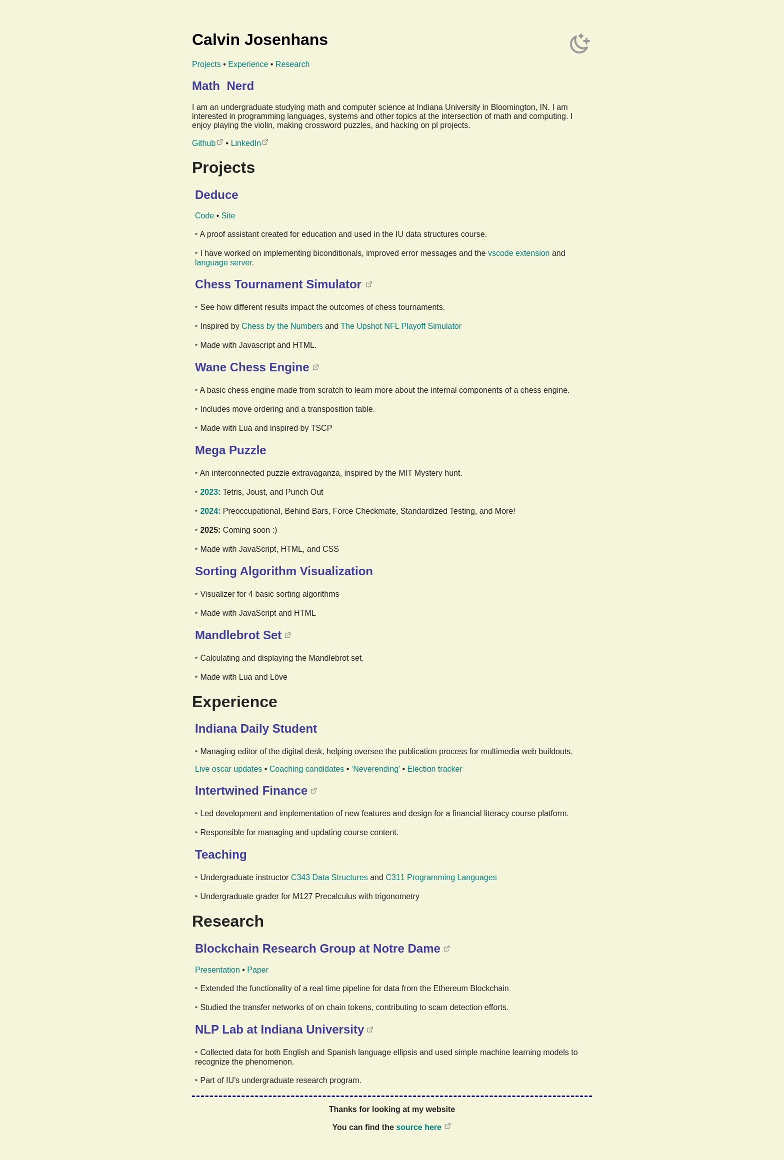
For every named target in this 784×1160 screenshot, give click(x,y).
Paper (257, 970)
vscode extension (519, 253)
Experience (248, 64)
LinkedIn (246, 143)
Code (204, 215)
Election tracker (435, 769)
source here (419, 1127)
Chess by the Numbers (282, 326)
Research (293, 64)
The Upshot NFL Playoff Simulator (401, 326)
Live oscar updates (228, 769)
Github (204, 143)
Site (229, 215)
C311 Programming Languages (441, 877)
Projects (206, 64)
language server (223, 262)
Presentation (217, 970)
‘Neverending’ (376, 769)
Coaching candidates (307, 769)
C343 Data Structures (329, 877)
